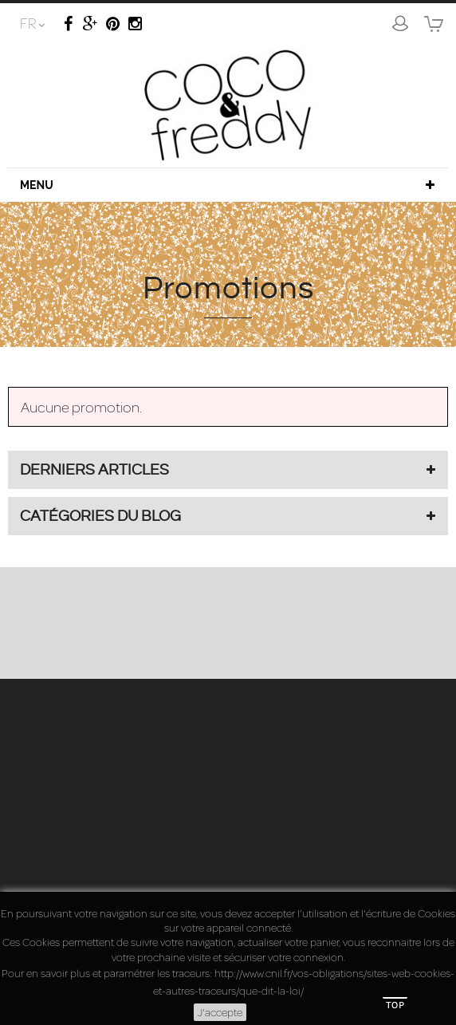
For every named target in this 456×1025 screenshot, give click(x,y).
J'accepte (220, 1012)
